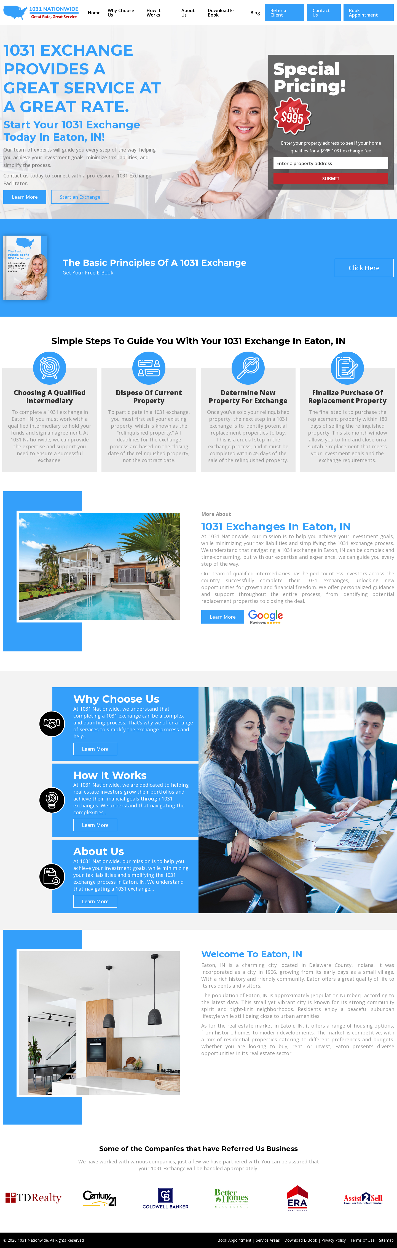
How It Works (154, 12)
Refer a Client (278, 12)
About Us (188, 12)
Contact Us (321, 12)
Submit (330, 178)
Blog (255, 13)
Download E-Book (221, 12)
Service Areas (268, 1239)
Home (94, 13)
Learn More (25, 196)
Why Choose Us (121, 12)
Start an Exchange (80, 196)
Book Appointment (363, 12)
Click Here (364, 267)
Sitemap (386, 1239)
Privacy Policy (333, 1239)
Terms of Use (362, 1239)
